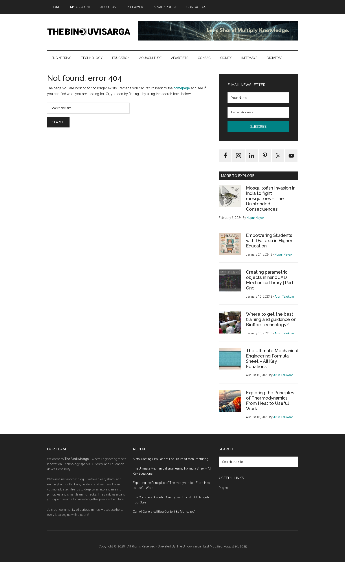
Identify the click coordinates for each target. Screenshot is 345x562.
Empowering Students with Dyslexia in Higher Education (269, 241)
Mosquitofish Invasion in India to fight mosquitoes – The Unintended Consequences (270, 198)
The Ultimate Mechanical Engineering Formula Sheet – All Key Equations (272, 358)
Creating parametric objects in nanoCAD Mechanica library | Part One (270, 280)
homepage (182, 88)
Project (224, 488)
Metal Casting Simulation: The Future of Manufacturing (170, 459)
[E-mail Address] (258, 112)
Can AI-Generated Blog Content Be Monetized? (164, 511)
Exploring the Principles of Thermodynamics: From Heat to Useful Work (270, 400)
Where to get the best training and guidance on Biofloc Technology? (271, 319)
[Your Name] (258, 97)
